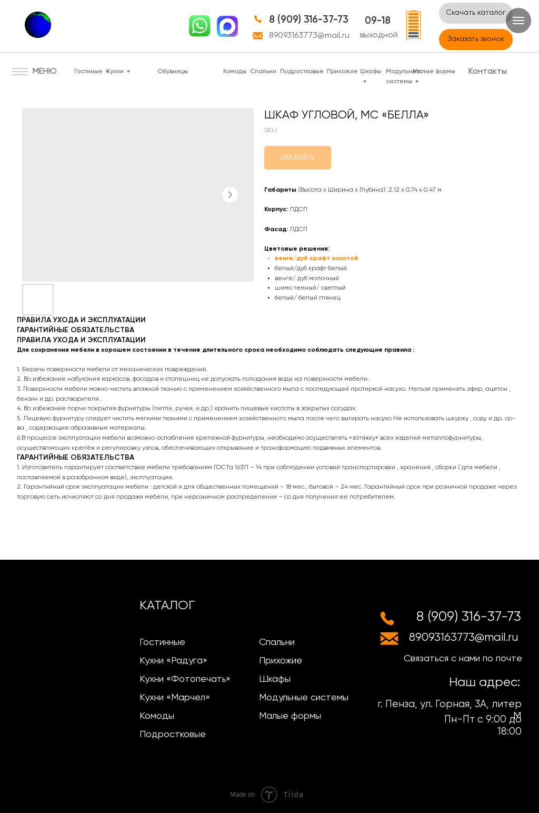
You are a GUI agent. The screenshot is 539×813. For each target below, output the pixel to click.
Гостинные (162, 642)
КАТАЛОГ (167, 605)
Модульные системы (303, 697)
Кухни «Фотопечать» (185, 679)
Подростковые (302, 71)
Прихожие (342, 71)
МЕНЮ (45, 71)
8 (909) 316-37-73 (308, 20)
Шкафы (275, 679)
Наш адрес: (484, 682)
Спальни (263, 71)
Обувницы (172, 71)
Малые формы (434, 71)
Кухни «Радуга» (173, 661)
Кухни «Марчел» (174, 697)
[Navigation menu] (518, 20)
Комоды (234, 71)
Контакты (487, 71)
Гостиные (88, 71)
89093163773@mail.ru (309, 36)
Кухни (115, 71)
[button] (476, 39)
